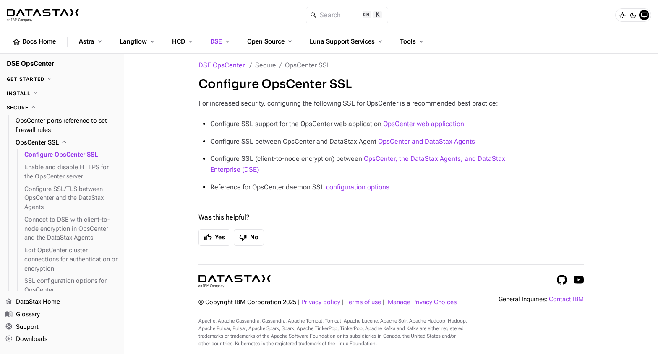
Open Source (270, 41)
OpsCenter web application (423, 124)
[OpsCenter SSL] (66, 143)
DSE (220, 41)
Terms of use (363, 302)
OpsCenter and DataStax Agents (426, 141)
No (248, 237)
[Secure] (62, 108)
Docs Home (34, 42)
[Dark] (633, 15)
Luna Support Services (347, 41)
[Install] (62, 93)
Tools (412, 41)
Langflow (138, 41)
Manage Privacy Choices (422, 302)
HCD (183, 41)
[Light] (622, 15)
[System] (644, 15)
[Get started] (62, 79)
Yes (214, 237)
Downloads (26, 339)
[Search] (347, 15)
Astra (91, 41)
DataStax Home (32, 302)
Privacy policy (320, 302)
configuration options (357, 187)
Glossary (22, 314)
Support (22, 327)
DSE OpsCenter (221, 65)
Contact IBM (566, 299)
